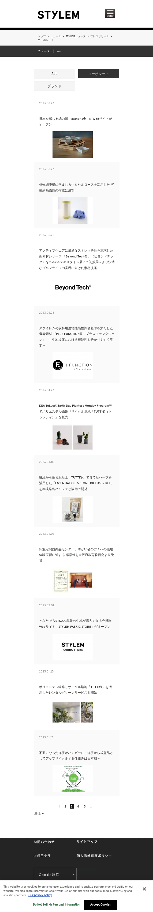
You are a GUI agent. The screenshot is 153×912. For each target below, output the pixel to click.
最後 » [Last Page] (39, 813)
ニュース (55, 36)
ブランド (54, 86)
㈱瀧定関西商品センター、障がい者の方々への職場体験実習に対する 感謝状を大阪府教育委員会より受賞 (76, 555)
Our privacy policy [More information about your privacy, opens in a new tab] (40, 898)
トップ (42, 36)
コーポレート (98, 74)
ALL (54, 74)
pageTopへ (103, 830)
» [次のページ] (106, 806)
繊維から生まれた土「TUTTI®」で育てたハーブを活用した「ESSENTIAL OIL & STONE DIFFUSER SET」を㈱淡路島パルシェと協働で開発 (76, 483)
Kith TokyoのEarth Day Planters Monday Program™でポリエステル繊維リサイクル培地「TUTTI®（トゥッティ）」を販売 (75, 411)
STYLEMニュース (76, 36)
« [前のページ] (42, 806)
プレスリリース (99, 36)
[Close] (144, 892)
